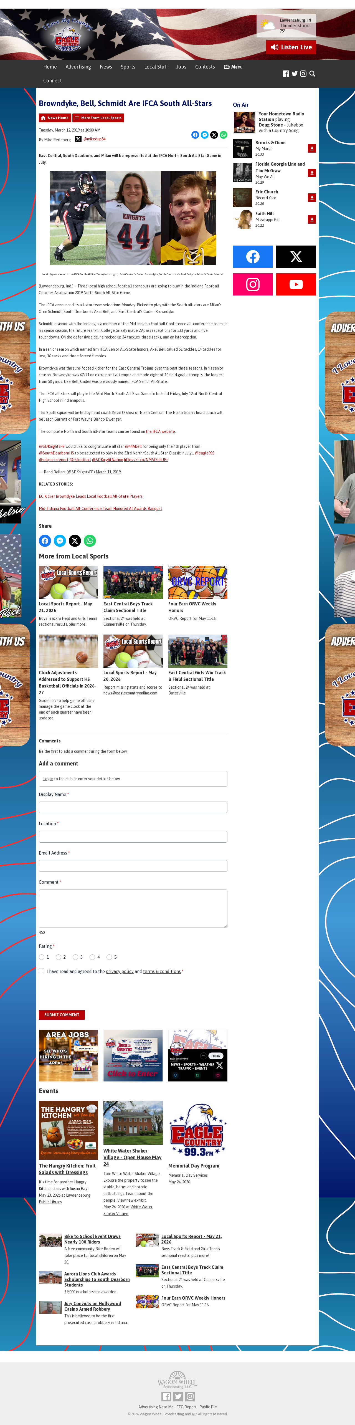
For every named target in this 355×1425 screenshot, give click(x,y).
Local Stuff (156, 67)
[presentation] (81, 993)
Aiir (194, 1414)
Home (50, 67)
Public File (208, 1407)
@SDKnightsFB (52, 446)
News (106, 67)
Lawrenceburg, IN (295, 20)
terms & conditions (162, 971)
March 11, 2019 (108, 472)
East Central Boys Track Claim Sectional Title (133, 589)
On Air (230, 67)
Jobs (181, 67)
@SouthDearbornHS (56, 453)
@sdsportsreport (54, 460)
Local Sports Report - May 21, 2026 (68, 589)
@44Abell (133, 446)
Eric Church (266, 191)
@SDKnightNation (107, 460)
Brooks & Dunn (270, 142)
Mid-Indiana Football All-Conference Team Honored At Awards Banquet (100, 508)
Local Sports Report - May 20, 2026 (133, 658)
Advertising (78, 67)
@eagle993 (204, 453)
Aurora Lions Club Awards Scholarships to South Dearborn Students (97, 1279)
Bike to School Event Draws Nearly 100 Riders (92, 1239)
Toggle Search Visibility (312, 73)
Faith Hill (264, 213)
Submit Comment (61, 1015)
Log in (48, 779)
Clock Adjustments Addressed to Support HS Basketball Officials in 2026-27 (68, 665)
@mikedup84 (90, 139)
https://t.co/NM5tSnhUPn (146, 460)
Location (49, 823)
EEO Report (186, 1407)
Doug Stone (271, 124)
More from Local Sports (101, 118)
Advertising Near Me (156, 1407)
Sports (128, 67)
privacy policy (120, 971)
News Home (58, 118)
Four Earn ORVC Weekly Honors (197, 589)
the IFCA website (160, 431)
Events (48, 1091)
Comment (50, 882)
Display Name (54, 794)
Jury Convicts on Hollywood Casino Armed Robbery (92, 1306)
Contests (205, 67)
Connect (52, 81)
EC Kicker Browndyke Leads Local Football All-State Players (91, 496)
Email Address (54, 852)
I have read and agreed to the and (115, 971)
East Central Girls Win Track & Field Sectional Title (197, 658)
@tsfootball (80, 460)
